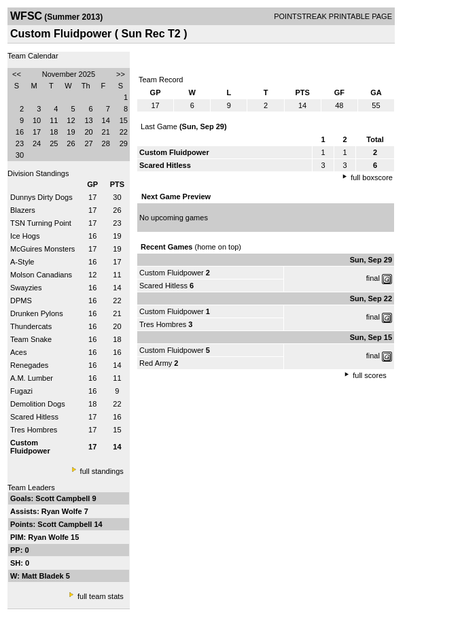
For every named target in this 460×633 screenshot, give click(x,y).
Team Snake (31, 339)
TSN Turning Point (40, 223)
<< (16, 74)
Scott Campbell (63, 498)
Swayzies (25, 288)
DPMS (21, 300)
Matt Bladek (44, 576)
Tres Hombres (33, 430)
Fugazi (21, 391)
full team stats (100, 596)
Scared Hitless (34, 417)
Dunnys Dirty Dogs (41, 197)
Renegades (29, 365)
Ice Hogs (24, 236)
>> (120, 74)
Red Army (155, 363)
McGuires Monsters (42, 249)
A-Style (22, 262)
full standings (102, 471)
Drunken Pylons (36, 313)
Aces (18, 352)
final (373, 278)
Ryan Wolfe (62, 511)
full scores (370, 375)
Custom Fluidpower (171, 273)
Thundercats (31, 326)
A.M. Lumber (31, 378)
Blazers (22, 210)
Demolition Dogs (37, 404)
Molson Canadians (41, 275)
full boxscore (372, 177)
